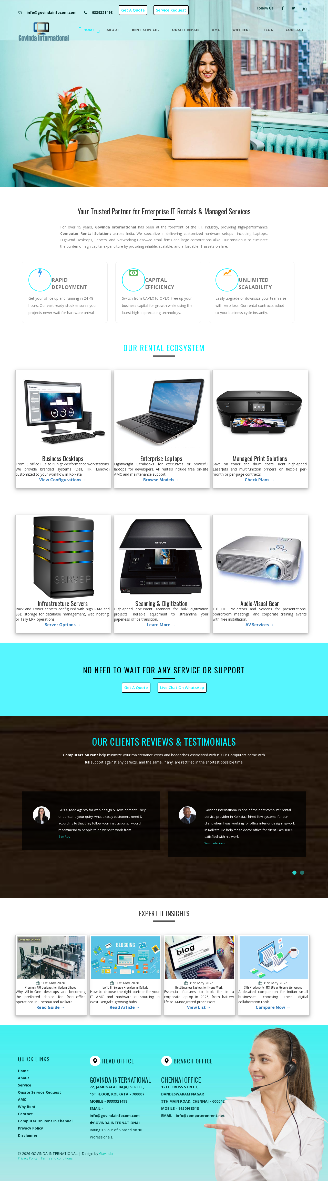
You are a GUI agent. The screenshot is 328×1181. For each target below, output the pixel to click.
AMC (216, 30)
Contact (295, 30)
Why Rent (241, 30)
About (113, 30)
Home (89, 30)
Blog (268, 30)
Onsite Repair (186, 30)
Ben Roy (64, 836)
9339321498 (102, 12)
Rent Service (146, 30)
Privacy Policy (27, 1158)
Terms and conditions (57, 1158)
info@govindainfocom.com (52, 12)
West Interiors (214, 843)
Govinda (106, 1153)
